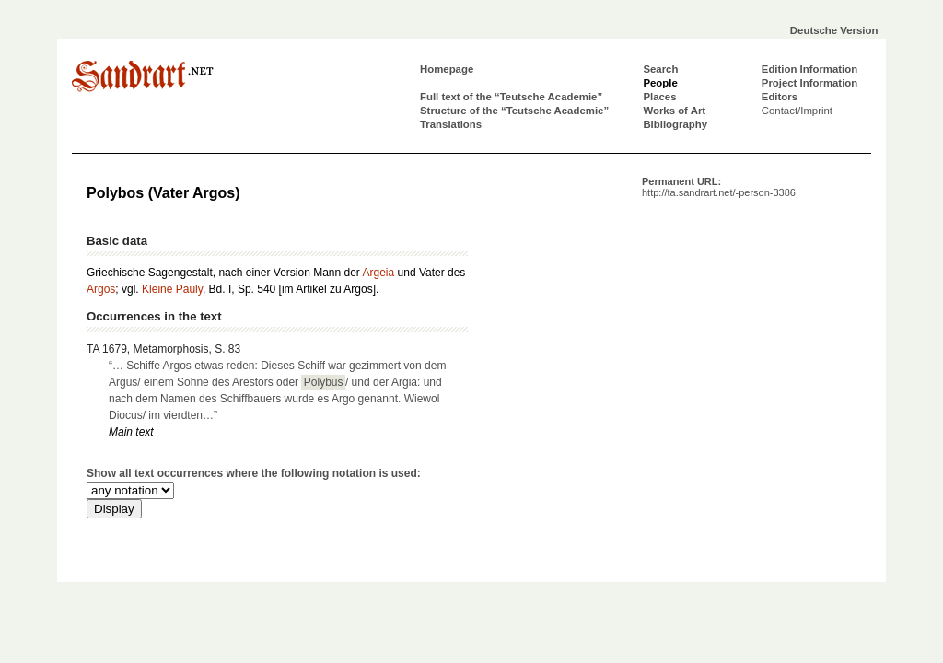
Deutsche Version (834, 30)
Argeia (379, 272)
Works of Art (674, 110)
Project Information (809, 82)
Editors (779, 96)
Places (659, 96)
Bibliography (675, 124)
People (660, 82)
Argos (101, 289)
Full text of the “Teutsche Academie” (511, 96)
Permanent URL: (719, 187)
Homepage (446, 69)
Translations (451, 124)
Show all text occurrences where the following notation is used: (254, 473)
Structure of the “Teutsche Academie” (514, 110)
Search (660, 69)
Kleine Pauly (172, 289)
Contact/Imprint (797, 110)
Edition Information (809, 69)
